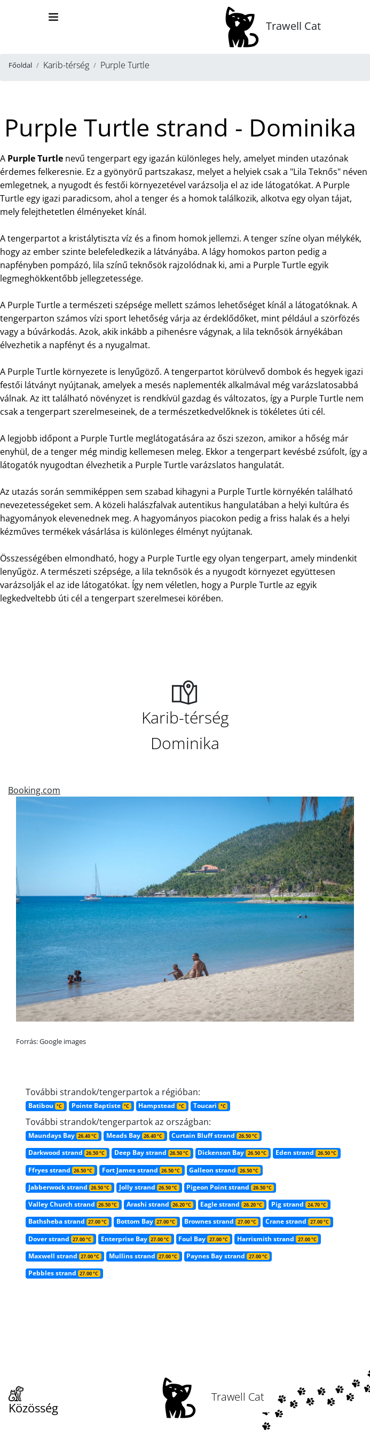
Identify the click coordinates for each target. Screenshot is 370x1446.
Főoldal (20, 65)
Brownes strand (221, 1221)
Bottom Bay (146, 1221)
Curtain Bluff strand (215, 1135)
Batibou (46, 1105)
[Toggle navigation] (53, 17)
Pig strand (299, 1204)
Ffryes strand (61, 1170)
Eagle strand (232, 1204)
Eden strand (306, 1152)
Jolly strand (149, 1187)
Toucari (210, 1105)
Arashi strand (160, 1204)
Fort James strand (142, 1170)
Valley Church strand (73, 1204)
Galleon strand (224, 1170)
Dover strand (60, 1238)
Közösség (33, 1401)
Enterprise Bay (136, 1238)
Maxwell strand (64, 1255)
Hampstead (162, 1105)
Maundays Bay (63, 1135)
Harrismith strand (277, 1238)
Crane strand (297, 1221)
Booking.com (34, 790)
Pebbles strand (64, 1273)
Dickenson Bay (233, 1152)
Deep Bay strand (152, 1152)
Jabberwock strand (70, 1187)
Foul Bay (204, 1238)
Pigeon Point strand (229, 1187)
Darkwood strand (67, 1152)
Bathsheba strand (68, 1221)
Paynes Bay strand (227, 1255)
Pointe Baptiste (101, 1105)
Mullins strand (144, 1255)
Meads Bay (135, 1135)
